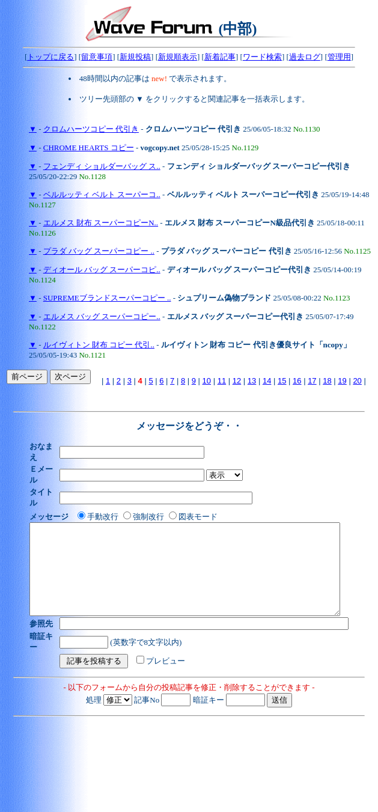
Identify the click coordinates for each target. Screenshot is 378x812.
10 (207, 380)
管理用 (339, 56)
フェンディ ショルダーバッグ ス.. (101, 166)
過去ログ (304, 56)
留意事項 (96, 56)
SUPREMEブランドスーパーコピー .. (107, 297)
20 (357, 380)
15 (282, 380)
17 (312, 380)
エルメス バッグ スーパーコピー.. (101, 316)
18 (327, 380)
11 (222, 380)
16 (297, 380)
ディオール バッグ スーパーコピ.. (101, 269)
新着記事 (220, 56)
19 (342, 380)
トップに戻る (50, 56)
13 (252, 380)
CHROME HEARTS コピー (88, 147)
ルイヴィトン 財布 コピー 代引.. (98, 344)
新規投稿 (135, 56)
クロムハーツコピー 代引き (91, 128)
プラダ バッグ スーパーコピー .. (98, 250)
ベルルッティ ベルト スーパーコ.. (101, 194)
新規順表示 (177, 56)
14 (267, 380)
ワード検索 (262, 56)
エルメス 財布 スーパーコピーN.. (100, 222)
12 (237, 380)
